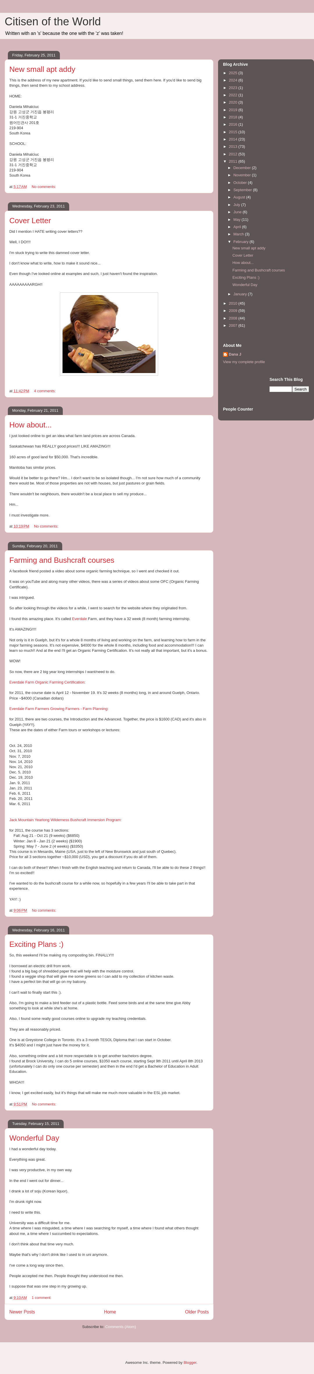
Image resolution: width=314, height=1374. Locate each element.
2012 (233, 154)
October (240, 182)
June (238, 212)
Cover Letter (30, 220)
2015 (233, 132)
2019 (233, 110)
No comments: (44, 186)
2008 (233, 318)
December (242, 168)
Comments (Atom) (120, 1327)
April (237, 227)
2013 (233, 146)
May (237, 219)
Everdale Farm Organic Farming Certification (46, 682)
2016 (233, 124)
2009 (233, 310)
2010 (233, 303)
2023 (233, 88)
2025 (233, 73)
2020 (233, 102)
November (242, 175)
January (240, 294)
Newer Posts (22, 1311)
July (237, 205)
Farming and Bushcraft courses (61, 560)
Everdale (79, 619)
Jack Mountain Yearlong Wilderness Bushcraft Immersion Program (64, 820)
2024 (233, 80)
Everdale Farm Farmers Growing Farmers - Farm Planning (58, 708)
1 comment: (42, 1297)
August (239, 197)
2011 (233, 161)
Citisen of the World (53, 21)
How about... (30, 424)
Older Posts (197, 1311)
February (241, 241)
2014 (233, 139)
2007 (233, 325)
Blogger (189, 1362)
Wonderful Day (34, 1138)
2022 (233, 95)
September (243, 190)
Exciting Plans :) (36, 944)
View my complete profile (244, 362)
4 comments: (45, 391)
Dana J (235, 354)
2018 (233, 117)
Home (110, 1311)
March (239, 234)
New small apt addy (42, 69)
